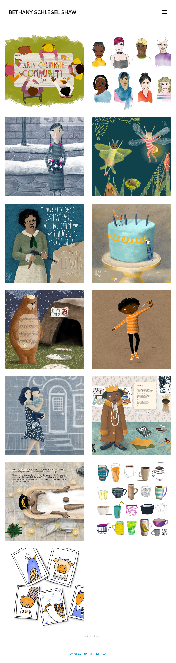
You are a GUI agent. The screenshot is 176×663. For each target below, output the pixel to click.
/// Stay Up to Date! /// (88, 654)
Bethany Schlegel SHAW (42, 12)
